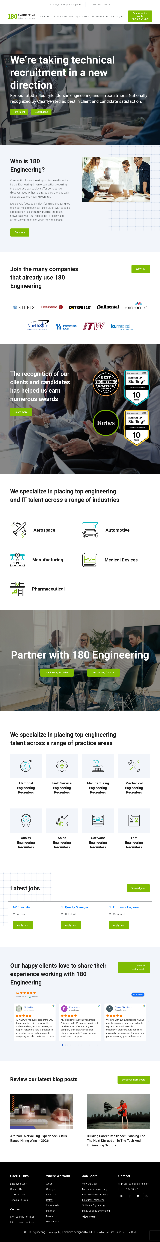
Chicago (50, 1189)
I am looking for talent (57, 672)
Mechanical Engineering (94, 1189)
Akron (49, 1183)
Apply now (22, 925)
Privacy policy (54, 1232)
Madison (50, 1210)
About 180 (45, 16)
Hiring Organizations (78, 16)
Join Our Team (18, 1194)
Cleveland (51, 1194)
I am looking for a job (103, 672)
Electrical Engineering (93, 1200)
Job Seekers (97, 16)
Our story (20, 232)
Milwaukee (51, 1216)
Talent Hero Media (98, 1232)
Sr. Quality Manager (74, 907)
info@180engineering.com (135, 1183)
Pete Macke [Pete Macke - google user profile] (74, 1007)
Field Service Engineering (95, 1194)
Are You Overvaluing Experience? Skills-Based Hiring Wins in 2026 (39, 1138)
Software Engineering (93, 1205)
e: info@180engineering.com (66, 4)
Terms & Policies (19, 1200)
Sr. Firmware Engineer (124, 907)
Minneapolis (52, 1221)
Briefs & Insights (114, 16)
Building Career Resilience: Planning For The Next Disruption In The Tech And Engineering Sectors (116, 1140)
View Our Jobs (90, 1183)
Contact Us (16, 1189)
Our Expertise (60, 16)
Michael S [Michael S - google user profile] (28, 1007)
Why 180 (140, 269)
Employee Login (18, 1183)
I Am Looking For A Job (22, 1222)
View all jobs (138, 888)
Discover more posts (133, 1079)
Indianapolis (52, 1205)
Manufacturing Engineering (96, 1210)
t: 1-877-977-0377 (100, 4)
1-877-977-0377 (129, 1189)
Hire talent (19, 112)
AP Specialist (22, 907)
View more (88, 1216)
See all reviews (138, 994)
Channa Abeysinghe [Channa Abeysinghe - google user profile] (123, 1007)
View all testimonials (138, 967)
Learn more (21, 412)
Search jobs (41, 112)
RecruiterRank (129, 1232)
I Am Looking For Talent (22, 1216)
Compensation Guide (140, 16)
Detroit (49, 1200)
